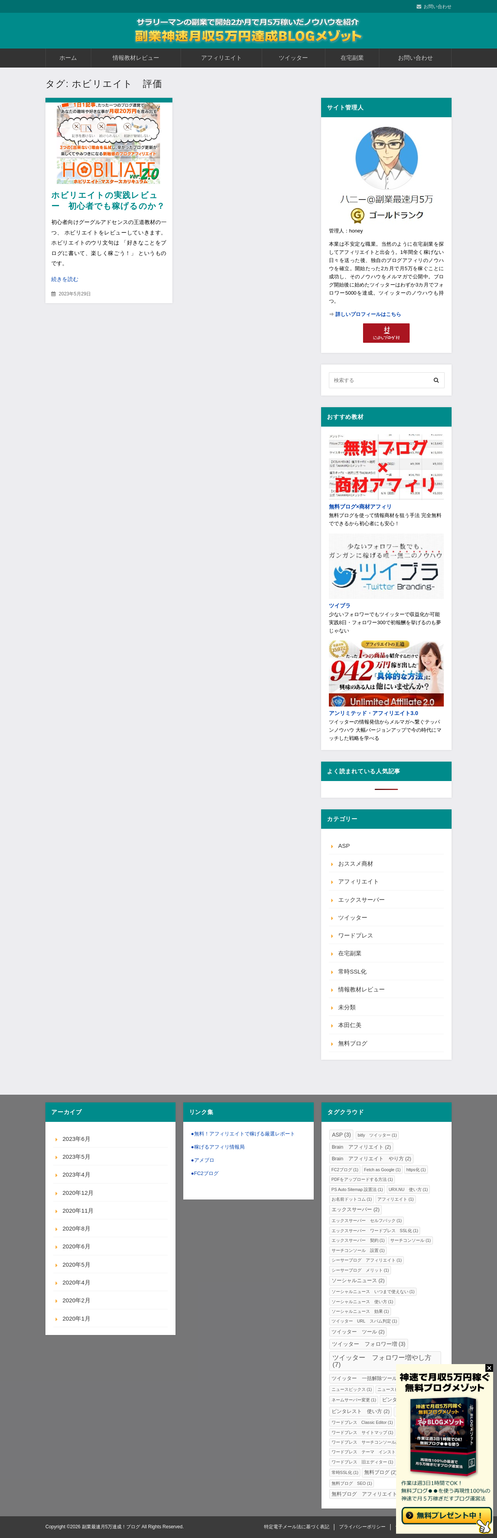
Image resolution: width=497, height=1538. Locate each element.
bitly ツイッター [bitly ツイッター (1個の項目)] (377, 1135)
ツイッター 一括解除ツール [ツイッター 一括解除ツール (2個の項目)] (368, 1378)
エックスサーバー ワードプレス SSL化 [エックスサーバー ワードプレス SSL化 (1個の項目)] (375, 1230)
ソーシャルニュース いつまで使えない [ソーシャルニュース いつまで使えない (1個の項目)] (373, 1291)
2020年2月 (76, 1300)
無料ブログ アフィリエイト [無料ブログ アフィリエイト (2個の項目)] (368, 1494)
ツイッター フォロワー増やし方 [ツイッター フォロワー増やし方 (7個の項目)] (381, 1361)
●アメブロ (202, 1160)
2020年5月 (76, 1264)
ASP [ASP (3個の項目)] (341, 1135)
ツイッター (293, 57)
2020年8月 (76, 1228)
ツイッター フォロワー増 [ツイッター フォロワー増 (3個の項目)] (368, 1344)
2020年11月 (78, 1210)
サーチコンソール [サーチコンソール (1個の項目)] (410, 1240)
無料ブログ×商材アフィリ (360, 506)
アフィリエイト (221, 57)
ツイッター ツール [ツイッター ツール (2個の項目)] (358, 1332)
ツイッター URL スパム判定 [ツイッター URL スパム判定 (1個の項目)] (364, 1321)
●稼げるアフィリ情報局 (218, 1147)
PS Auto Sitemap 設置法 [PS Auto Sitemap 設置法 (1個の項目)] (357, 1189)
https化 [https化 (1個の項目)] (416, 1169)
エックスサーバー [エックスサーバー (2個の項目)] (355, 1209)
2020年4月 (76, 1282)
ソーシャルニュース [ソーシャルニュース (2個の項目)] (358, 1280)
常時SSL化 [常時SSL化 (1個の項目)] (345, 1472)
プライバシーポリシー (362, 1526)
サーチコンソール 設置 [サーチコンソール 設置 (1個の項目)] (358, 1250)
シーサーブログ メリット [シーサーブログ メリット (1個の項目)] (360, 1270)
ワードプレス (355, 935)
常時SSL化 (352, 971)
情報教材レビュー (136, 57)
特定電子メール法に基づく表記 (296, 1526)
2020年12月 (78, 1192)
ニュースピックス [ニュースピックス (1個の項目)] (352, 1389)
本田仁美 (349, 1025)
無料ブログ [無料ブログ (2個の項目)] (380, 1472)
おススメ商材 (355, 863)
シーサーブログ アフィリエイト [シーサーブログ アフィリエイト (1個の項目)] (367, 1260)
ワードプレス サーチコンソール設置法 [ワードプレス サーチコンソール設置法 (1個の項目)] (373, 1442)
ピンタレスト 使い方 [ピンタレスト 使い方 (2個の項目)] (360, 1411)
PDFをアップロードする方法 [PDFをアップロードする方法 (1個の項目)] (362, 1179)
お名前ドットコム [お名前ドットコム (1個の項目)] (352, 1199)
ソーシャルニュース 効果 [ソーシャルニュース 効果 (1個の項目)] (360, 1311)
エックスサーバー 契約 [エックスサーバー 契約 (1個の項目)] (358, 1240)
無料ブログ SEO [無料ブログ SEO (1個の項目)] (352, 1483)
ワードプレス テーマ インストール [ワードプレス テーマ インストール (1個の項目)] (371, 1451)
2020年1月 (76, 1318)
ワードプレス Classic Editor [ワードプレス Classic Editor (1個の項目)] (362, 1422)
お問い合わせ (438, 6)
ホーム (68, 57)
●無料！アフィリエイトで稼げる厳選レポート (243, 1134)
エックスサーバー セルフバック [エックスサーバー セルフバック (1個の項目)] (367, 1220)
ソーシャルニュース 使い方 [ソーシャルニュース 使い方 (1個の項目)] (362, 1301)
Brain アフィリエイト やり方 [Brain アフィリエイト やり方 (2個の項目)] (371, 1158)
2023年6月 (76, 1138)
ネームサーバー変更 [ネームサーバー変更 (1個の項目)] (354, 1399)
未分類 (347, 1007)
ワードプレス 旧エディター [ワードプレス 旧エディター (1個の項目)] (362, 1462)
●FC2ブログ (205, 1173)
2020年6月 (76, 1246)
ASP (344, 845)
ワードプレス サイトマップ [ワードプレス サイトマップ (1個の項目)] (362, 1432)
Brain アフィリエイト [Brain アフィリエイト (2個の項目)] (361, 1147)
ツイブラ (340, 605)
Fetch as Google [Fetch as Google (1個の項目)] (382, 1169)
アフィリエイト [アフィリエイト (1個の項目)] (395, 1199)
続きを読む (64, 279)
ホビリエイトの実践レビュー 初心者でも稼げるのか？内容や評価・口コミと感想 (108, 206)
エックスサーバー (361, 899)
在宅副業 (352, 57)
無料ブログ (352, 1043)
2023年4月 (76, 1174)
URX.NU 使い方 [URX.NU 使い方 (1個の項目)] (408, 1189)
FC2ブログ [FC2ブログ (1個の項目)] (345, 1169)
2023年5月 (76, 1156)
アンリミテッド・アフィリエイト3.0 (373, 713)
